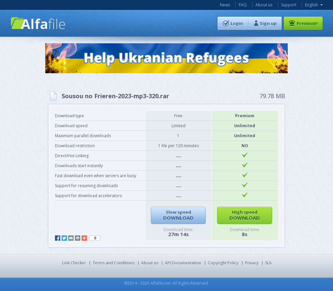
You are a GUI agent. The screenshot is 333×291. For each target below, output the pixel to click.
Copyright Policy (223, 263)
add (84, 238)
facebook (57, 238)
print (77, 238)
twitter (64, 238)
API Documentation (183, 263)
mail (71, 238)
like (94, 238)
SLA (268, 263)
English (311, 5)
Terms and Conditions (114, 263)
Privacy (251, 263)
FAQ (243, 5)
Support (288, 5)
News (225, 5)
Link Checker (74, 263)
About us (263, 5)
